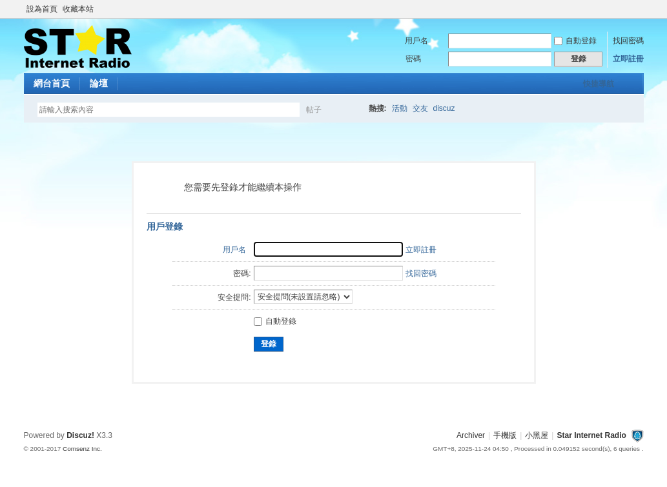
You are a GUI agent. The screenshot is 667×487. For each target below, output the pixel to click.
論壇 (99, 83)
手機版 (505, 435)
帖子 (314, 109)
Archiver (471, 435)
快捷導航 (598, 83)
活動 (399, 108)
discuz (444, 108)
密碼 (413, 58)
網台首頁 (52, 83)
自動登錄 (575, 40)
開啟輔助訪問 (640, 9)
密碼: (242, 273)
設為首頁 (41, 9)
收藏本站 (78, 9)
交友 (420, 108)
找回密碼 (628, 40)
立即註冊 (628, 58)
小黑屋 (536, 435)
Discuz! (80, 435)
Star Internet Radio (591, 435)
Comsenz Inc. (82, 448)
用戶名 (416, 40)
